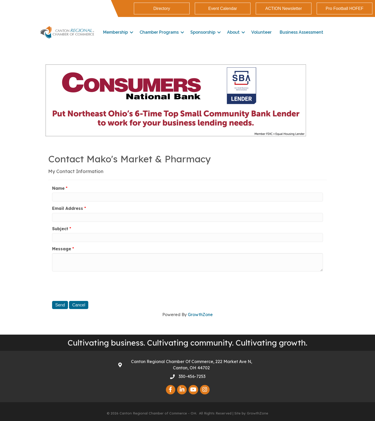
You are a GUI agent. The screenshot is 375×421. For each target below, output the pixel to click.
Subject (60, 228)
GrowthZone (200, 314)
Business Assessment (301, 32)
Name (58, 188)
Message (61, 248)
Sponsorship (202, 32)
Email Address (67, 208)
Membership (115, 32)
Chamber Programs (159, 32)
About (233, 32)
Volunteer (261, 32)
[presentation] (91, 285)
